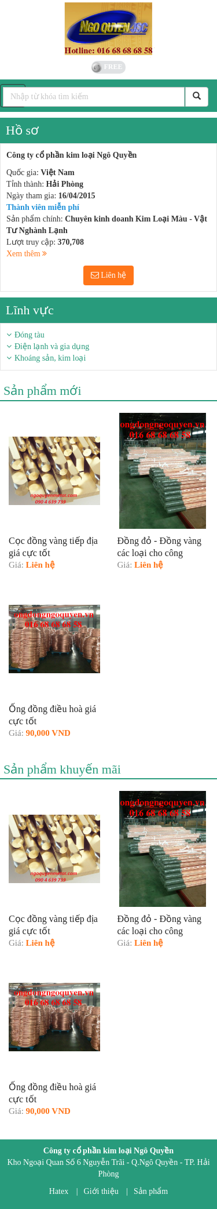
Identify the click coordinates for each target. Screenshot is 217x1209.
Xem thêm (26, 253)
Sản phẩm (151, 1191)
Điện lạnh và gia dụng (51, 346)
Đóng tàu (29, 335)
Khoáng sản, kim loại (50, 358)
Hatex (58, 1191)
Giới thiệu (101, 1191)
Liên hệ (109, 275)
